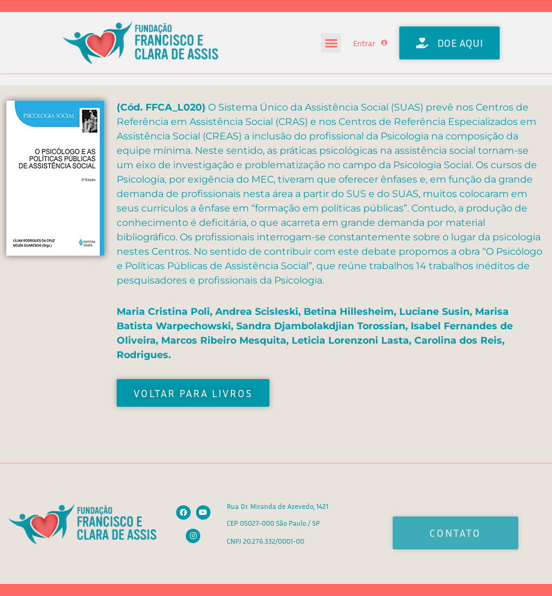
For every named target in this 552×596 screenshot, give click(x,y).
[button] (331, 43)
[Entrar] (384, 43)
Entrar (364, 43)
